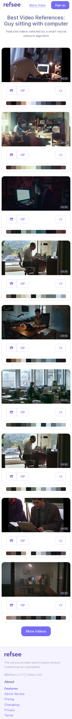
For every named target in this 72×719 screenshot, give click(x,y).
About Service (14, 694)
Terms (8, 715)
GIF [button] (22, 90)
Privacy (9, 710)
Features (11, 688)
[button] (11, 91)
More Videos (36, 631)
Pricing (9, 699)
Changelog (11, 705)
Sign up (60, 5)
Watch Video (37, 5)
